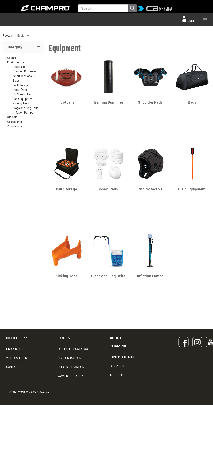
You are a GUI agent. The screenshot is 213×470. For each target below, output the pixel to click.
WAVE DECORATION (71, 410)
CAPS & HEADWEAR (71, 428)
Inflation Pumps (23, 146)
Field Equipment (23, 133)
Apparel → (14, 92)
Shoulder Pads (150, 136)
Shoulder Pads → (24, 110)
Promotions (14, 160)
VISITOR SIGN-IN (16, 392)
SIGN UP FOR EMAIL (122, 391)
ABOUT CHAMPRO (119, 376)
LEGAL (10, 410)
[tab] (23, 81)
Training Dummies (25, 105)
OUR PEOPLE (118, 400)
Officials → (14, 151)
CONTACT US (14, 401)
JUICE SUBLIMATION (71, 401)
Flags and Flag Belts (25, 142)
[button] (23, 81)
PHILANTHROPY (120, 418)
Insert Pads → (22, 124)
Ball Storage (21, 119)
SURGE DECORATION (71, 419)
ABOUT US (117, 409)
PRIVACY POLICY (17, 419)
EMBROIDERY (66, 437)
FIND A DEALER (16, 383)
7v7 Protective (22, 128)
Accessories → (16, 155)
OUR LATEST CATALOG (73, 383)
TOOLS (64, 372)
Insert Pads (108, 223)
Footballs (19, 101)
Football (8, 70)
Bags (16, 114)
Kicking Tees (21, 137)
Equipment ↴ (16, 96)
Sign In (191, 20)
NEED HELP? (16, 372)
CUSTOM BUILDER (69, 392)
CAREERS (116, 427)
